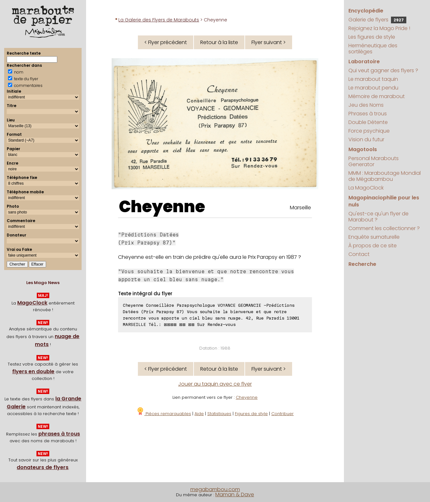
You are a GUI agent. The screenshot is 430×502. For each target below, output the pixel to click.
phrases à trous (59, 433)
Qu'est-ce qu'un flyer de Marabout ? (378, 216)
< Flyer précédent (165, 42)
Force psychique (369, 131)
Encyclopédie (365, 10)
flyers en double (33, 371)
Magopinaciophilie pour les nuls (383, 201)
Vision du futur (366, 139)
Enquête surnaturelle (374, 237)
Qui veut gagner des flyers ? (383, 70)
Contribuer (282, 414)
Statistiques (219, 414)
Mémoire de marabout (376, 96)
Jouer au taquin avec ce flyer (215, 384)
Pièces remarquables (163, 414)
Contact (359, 254)
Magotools (362, 149)
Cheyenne (162, 207)
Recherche (362, 264)
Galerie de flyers (377, 19)
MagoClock (32, 302)
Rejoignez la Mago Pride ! (379, 28)
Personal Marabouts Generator (373, 161)
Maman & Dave (234, 494)
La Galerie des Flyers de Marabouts (158, 20)
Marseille (300, 207)
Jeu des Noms (366, 105)
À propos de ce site (372, 245)
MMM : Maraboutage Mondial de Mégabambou (384, 176)
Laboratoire (364, 61)
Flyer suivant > (268, 42)
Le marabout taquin (373, 79)
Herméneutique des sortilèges (372, 48)
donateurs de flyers (42, 467)
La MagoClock (366, 187)
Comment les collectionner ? (384, 228)
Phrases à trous (367, 113)
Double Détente (368, 122)
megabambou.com (215, 489)
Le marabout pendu (373, 87)
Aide (199, 414)
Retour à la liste (219, 42)
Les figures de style (371, 37)
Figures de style (251, 414)
